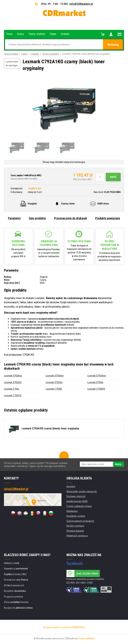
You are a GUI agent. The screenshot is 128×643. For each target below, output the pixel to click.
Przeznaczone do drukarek (70, 218)
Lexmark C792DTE (13, 395)
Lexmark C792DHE (96, 388)
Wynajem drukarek (75, 530)
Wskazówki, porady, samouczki (81, 491)
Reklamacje (72, 511)
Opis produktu (37, 218)
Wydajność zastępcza (77, 535)
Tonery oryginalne (50, 54)
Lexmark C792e (12, 388)
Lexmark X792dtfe (13, 382)
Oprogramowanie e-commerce (57, 627)
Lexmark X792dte (54, 382)
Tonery (24, 54)
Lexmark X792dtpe (55, 375)
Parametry (14, 218)
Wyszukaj (113, 44)
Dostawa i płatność (76, 496)
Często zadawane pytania (79, 506)
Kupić (113, 177)
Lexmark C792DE (54, 388)
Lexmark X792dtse (13, 375)
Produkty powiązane (107, 218)
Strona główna (11, 54)
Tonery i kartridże (86, 638)
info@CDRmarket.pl (81, 4)
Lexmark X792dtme (96, 375)
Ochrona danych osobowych (80, 521)
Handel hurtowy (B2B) (77, 501)
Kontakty (70, 486)
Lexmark (35, 54)
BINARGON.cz (78, 627)
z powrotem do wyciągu (12, 63)
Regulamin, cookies (75, 516)
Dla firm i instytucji (75, 525)
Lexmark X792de (95, 382)
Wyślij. (118, 464)
